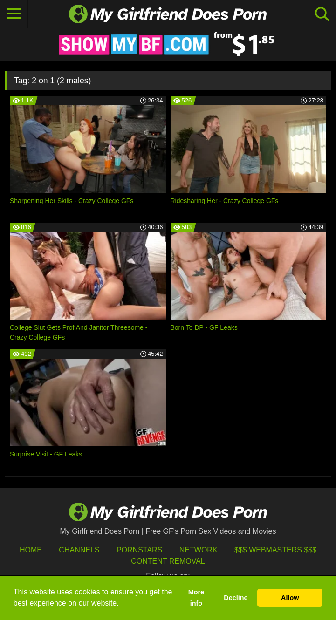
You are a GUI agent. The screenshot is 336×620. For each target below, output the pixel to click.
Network (198, 550)
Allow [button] (290, 597)
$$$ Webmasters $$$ (275, 550)
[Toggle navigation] (14, 14)
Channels (79, 550)
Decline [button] (235, 597)
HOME (31, 550)
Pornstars (139, 550)
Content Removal (168, 561)
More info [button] (196, 597)
